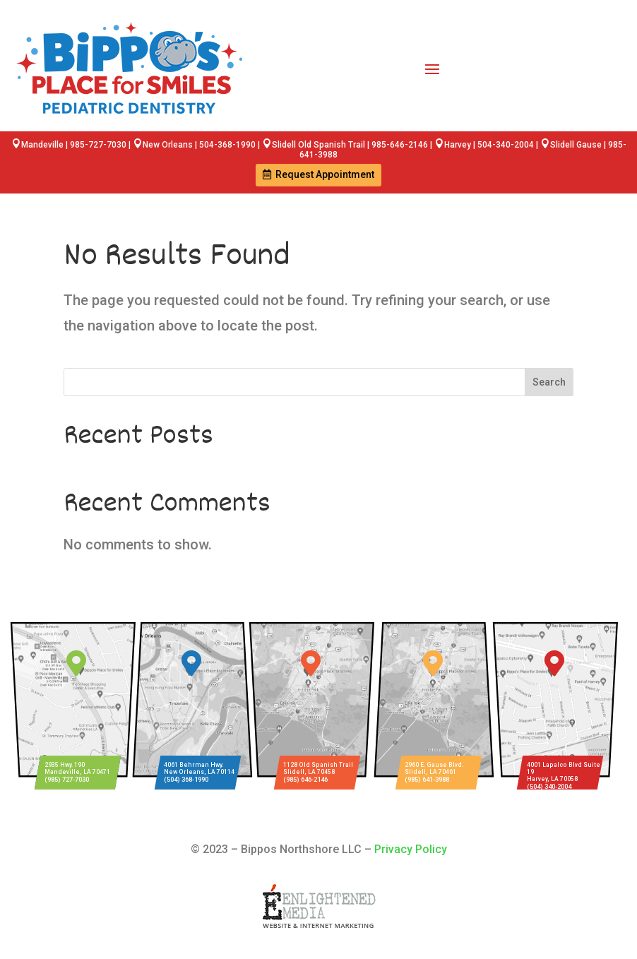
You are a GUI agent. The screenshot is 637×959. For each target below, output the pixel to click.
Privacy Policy (410, 849)
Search (549, 382)
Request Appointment (324, 174)
